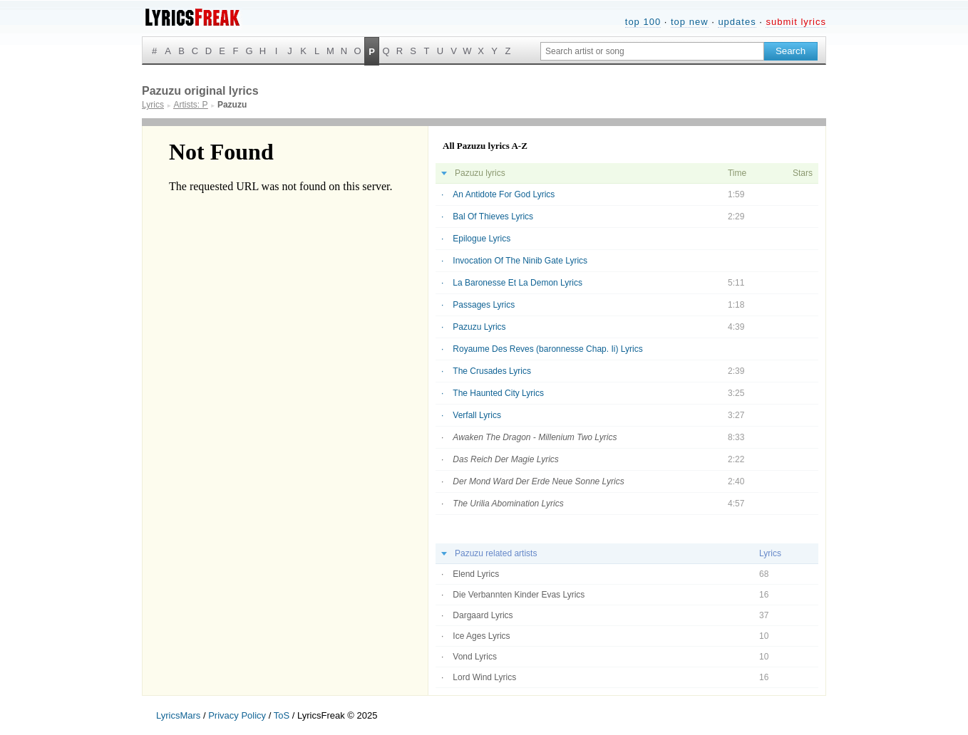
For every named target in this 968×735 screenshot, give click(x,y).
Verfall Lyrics (477, 415)
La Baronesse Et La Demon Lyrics (517, 283)
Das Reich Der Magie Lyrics (506, 459)
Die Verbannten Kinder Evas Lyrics (519, 595)
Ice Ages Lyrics (481, 636)
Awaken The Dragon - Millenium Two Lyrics (535, 437)
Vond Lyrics (475, 657)
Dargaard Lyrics (483, 615)
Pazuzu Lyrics (479, 327)
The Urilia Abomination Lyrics (508, 504)
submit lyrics (796, 21)
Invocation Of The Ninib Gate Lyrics (520, 261)
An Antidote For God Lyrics (504, 194)
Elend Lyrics (476, 574)
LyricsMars (178, 715)
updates (737, 21)
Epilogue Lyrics (481, 239)
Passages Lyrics (484, 305)
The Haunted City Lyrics (498, 393)
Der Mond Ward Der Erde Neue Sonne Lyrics (538, 481)
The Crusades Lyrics (492, 371)
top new (690, 21)
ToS (281, 715)
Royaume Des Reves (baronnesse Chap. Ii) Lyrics (547, 349)
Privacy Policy (237, 715)
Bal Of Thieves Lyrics (493, 216)
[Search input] (652, 51)
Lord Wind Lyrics (484, 677)
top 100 (643, 21)
